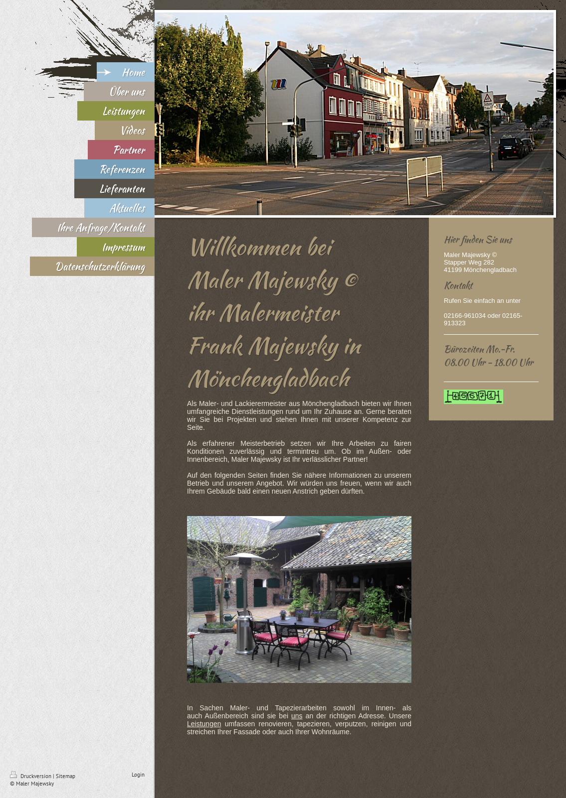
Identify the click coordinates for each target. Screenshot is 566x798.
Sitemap (65, 776)
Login (138, 774)
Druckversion (31, 776)
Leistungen (204, 724)
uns (297, 716)
